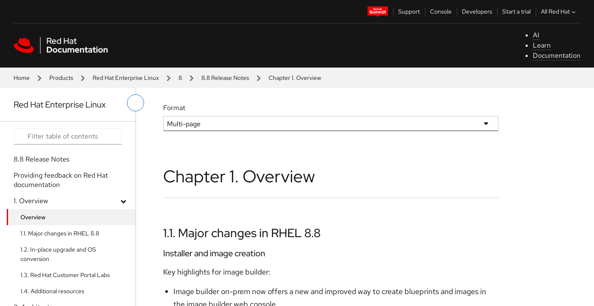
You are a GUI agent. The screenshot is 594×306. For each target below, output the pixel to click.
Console (441, 11)
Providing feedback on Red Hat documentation (61, 180)
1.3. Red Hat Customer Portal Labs (65, 275)
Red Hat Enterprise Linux (126, 78)
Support (409, 11)
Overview (32, 217)
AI (536, 35)
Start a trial (516, 11)
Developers (477, 11)
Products (61, 78)
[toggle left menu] (135, 102)
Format (174, 107)
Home (22, 78)
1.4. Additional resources (52, 291)
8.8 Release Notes (225, 78)
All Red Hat (559, 11)
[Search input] (68, 136)
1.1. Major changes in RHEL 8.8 (59, 233)
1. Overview (31, 200)
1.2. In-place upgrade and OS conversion (58, 254)
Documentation (556, 55)
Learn (542, 45)
